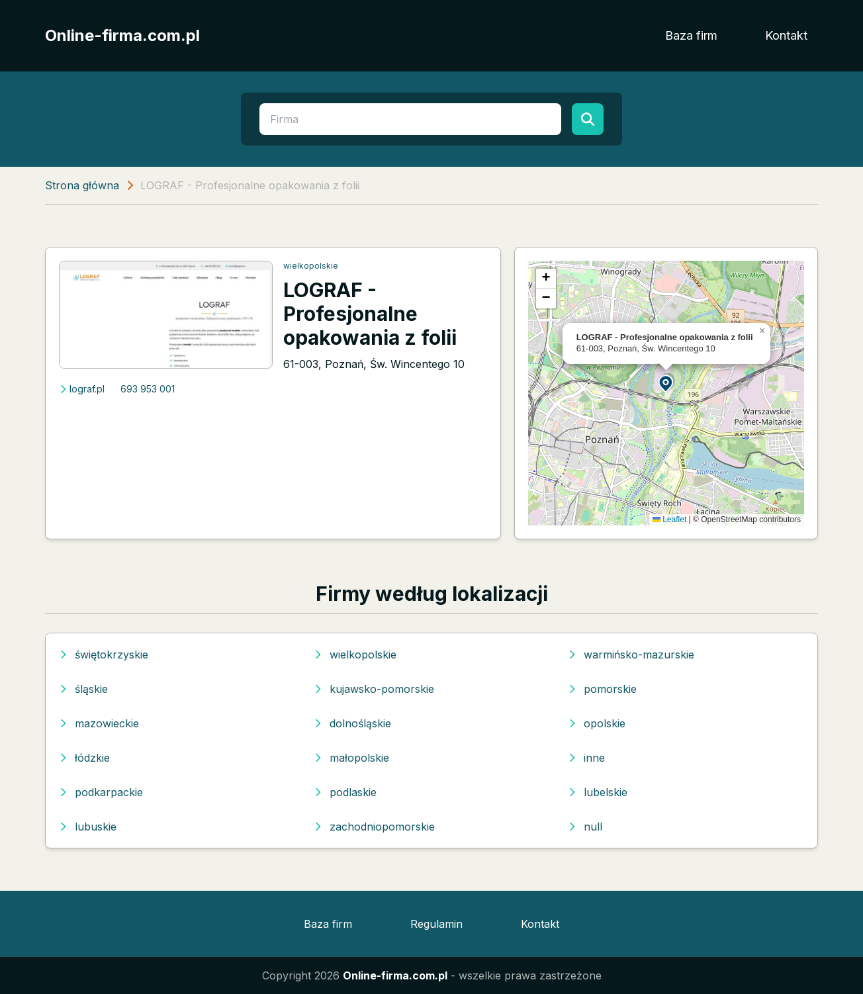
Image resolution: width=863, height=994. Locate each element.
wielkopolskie (310, 266)
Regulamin (436, 923)
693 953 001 (147, 388)
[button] (666, 383)
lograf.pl (82, 388)
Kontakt (786, 35)
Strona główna (82, 185)
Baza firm (691, 35)
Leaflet (669, 519)
